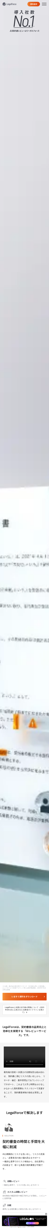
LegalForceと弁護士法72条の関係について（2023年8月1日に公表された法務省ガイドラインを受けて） (24, 1009)
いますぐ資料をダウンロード (24, 996)
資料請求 (33, 4)
